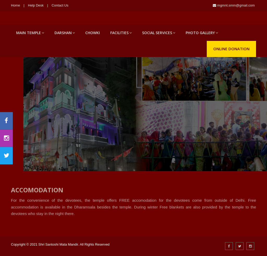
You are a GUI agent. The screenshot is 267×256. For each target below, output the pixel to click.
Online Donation (231, 48)
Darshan (64, 32)
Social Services (158, 32)
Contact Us (60, 5)
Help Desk (36, 5)
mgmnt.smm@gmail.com (235, 5)
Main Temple (30, 32)
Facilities (121, 32)
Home (15, 5)
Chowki (92, 32)
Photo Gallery (202, 32)
